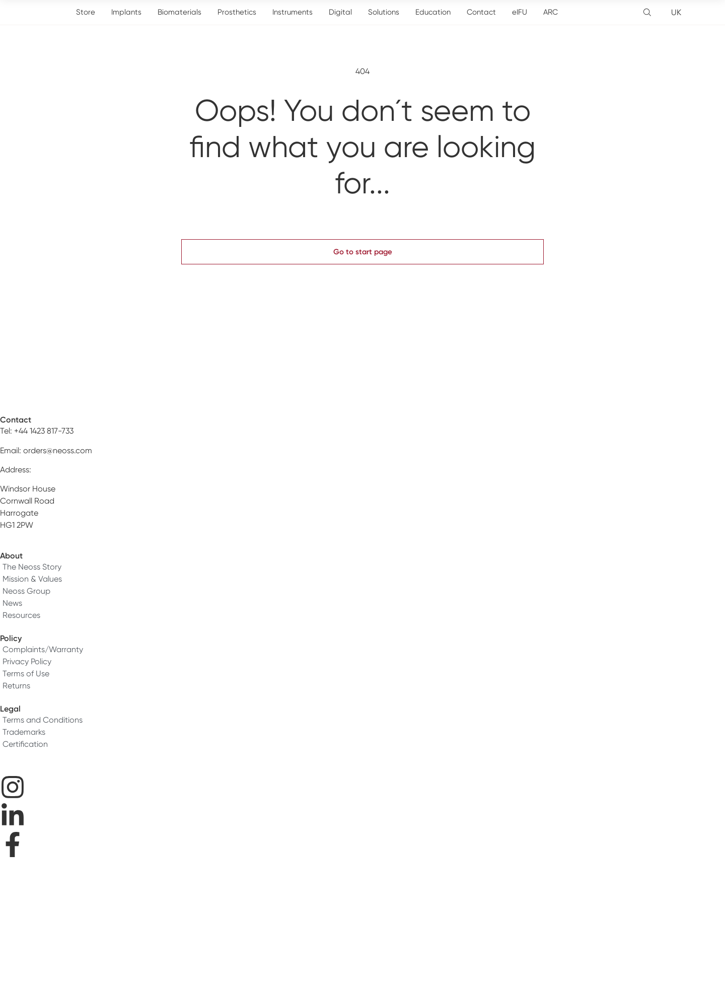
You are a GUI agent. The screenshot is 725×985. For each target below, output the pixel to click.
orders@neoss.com (57, 450)
